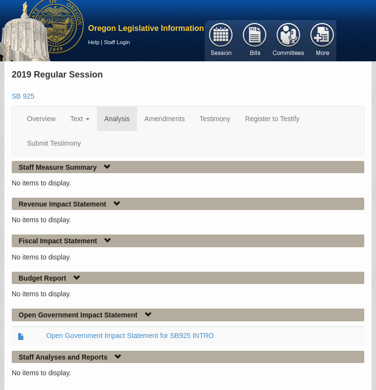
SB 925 (23, 96)
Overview (41, 119)
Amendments (164, 119)
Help (93, 42)
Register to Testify (272, 119)
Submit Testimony (54, 143)
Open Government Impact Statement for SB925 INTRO (129, 335)
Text (80, 119)
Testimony (215, 119)
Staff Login (117, 42)
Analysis (117, 119)
